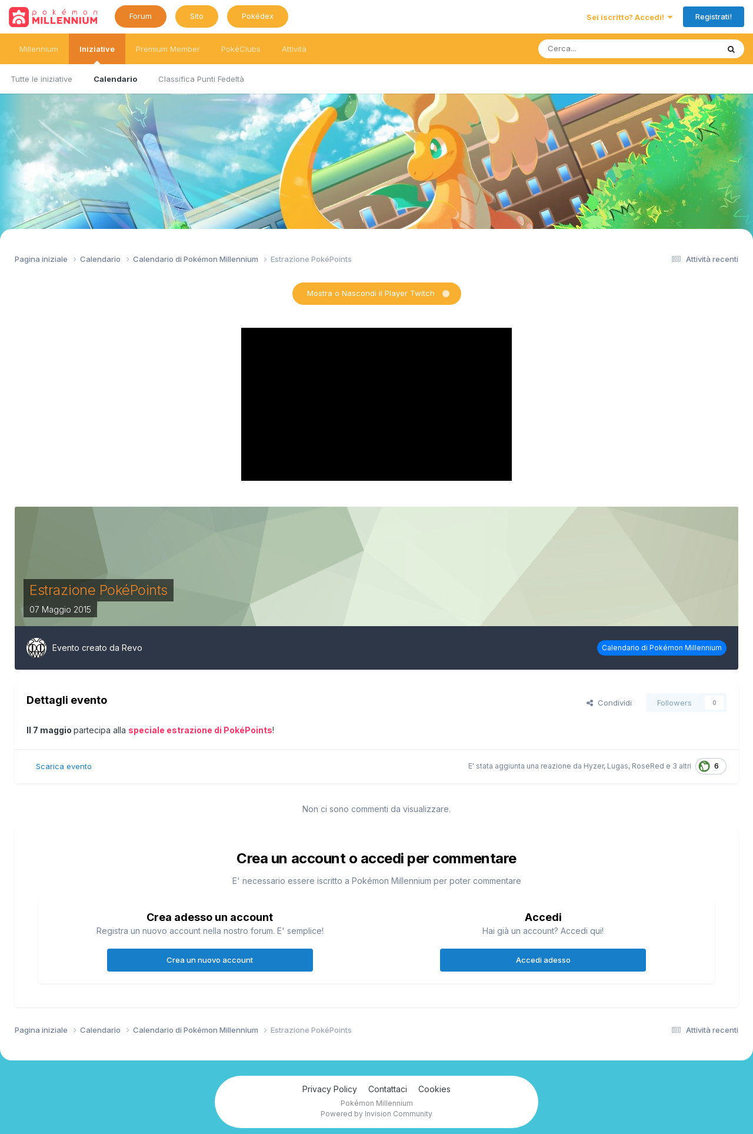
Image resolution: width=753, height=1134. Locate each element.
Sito (197, 16)
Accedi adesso (543, 960)
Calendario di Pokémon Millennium (662, 647)
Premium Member (168, 49)
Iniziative (97, 54)
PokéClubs (241, 49)
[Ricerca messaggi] (598, 48)
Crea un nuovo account (209, 960)
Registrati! (713, 16)
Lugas (617, 765)
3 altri (681, 765)
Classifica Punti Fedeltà (201, 79)
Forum (140, 16)
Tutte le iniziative (41, 79)
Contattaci (387, 1089)
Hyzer (594, 765)
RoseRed (648, 765)
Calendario (115, 79)
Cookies (434, 1089)
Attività (294, 49)
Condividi (609, 702)
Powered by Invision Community (376, 1113)
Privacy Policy (329, 1089)
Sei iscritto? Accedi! (629, 17)
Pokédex (258, 16)
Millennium (38, 49)
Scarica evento (64, 766)
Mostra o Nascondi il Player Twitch (371, 293)
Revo (132, 648)
